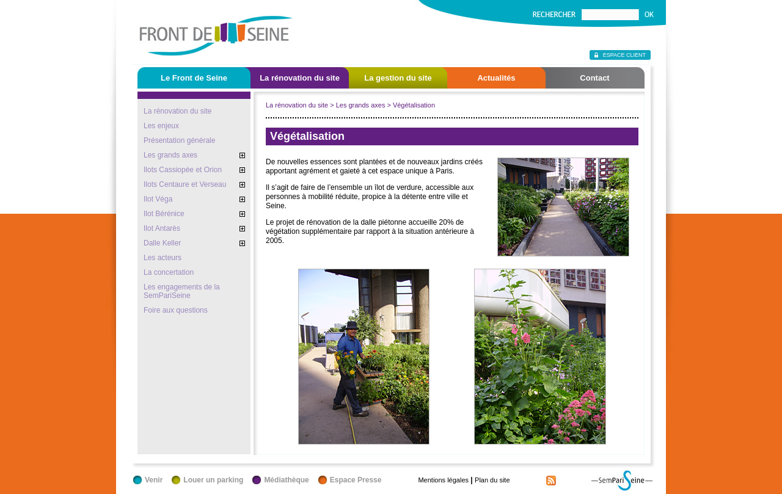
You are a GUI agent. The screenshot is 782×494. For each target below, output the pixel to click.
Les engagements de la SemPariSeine (182, 291)
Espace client (624, 55)
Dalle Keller (162, 243)
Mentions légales (443, 480)
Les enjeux (161, 126)
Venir (154, 480)
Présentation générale (179, 140)
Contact (594, 77)
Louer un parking (213, 480)
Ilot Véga (158, 199)
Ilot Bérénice (164, 213)
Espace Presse (356, 480)
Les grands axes (170, 155)
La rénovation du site (300, 77)
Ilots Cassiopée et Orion (183, 169)
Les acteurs (162, 257)
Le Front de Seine (194, 77)
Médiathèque (286, 480)
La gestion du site (398, 77)
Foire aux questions (176, 310)
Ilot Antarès (162, 228)
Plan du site (492, 480)
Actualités (496, 77)
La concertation (169, 272)
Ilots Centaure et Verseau (185, 184)
